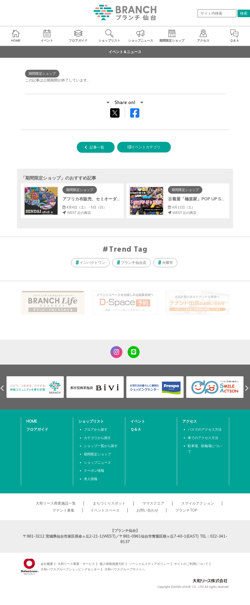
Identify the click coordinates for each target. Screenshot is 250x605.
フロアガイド (37, 429)
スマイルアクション (197, 503)
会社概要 (47, 564)
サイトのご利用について (191, 564)
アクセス (189, 421)
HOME (31, 421)
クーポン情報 (94, 470)
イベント (137, 421)
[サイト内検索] (216, 13)
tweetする (115, 112)
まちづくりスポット (109, 503)
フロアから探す (96, 429)
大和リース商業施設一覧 (56, 503)
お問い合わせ (147, 510)
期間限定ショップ (97, 454)
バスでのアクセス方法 (205, 429)
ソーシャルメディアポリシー (149, 564)
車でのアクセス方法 (203, 438)
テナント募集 (63, 510)
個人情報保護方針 (111, 564)
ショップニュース (97, 462)
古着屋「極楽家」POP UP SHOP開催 (203, 198)
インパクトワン (92, 262)
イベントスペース (105, 510)
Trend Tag (128, 250)
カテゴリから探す (97, 438)
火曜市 (167, 262)
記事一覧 (97, 147)
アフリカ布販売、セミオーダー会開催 (98, 198)
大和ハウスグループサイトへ (124, 569)
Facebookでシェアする (138, 114)
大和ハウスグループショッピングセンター (70, 569)
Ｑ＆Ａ (135, 429)
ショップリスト (91, 421)
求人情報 (90, 479)
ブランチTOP (186, 510)
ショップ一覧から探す (101, 446)
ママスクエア (153, 503)
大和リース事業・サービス (76, 564)
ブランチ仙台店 (133, 262)
